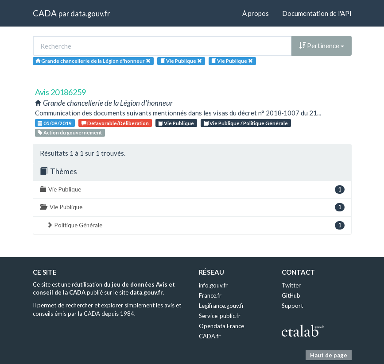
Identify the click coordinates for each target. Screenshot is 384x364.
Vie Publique (176, 123)
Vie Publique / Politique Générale (246, 123)
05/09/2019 (55, 123)
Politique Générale (196, 225)
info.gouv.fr (213, 285)
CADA (45, 13)
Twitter (291, 285)
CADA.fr (210, 336)
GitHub (291, 295)
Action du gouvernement (70, 132)
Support (292, 305)
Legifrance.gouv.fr (221, 305)
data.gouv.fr (90, 13)
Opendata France (221, 326)
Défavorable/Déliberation (115, 123)
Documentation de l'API (317, 13)
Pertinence (321, 46)
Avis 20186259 (60, 92)
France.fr (210, 295)
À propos (255, 13)
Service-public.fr (219, 315)
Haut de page (328, 355)
